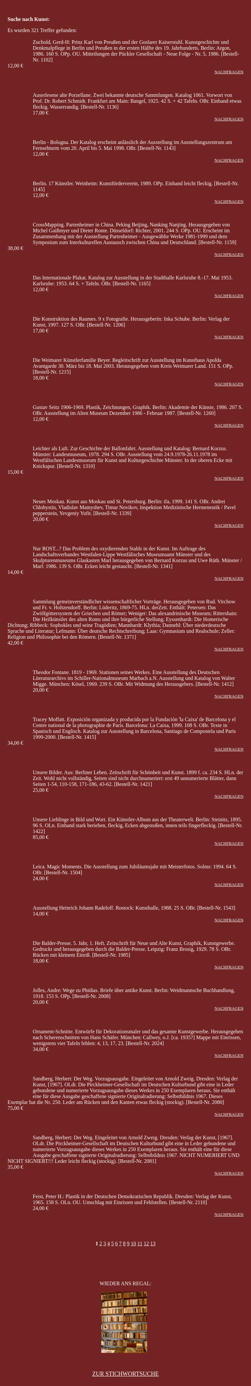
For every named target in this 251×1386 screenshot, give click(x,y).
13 (153, 1243)
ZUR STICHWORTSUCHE (125, 1374)
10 (133, 1243)
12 (146, 1243)
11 (139, 1243)
